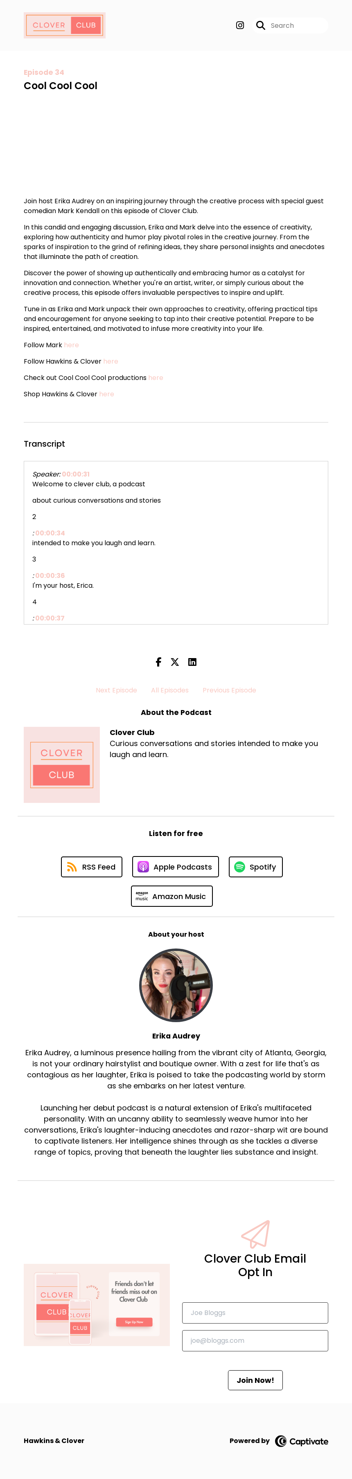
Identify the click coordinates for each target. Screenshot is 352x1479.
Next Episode (116, 690)
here (71, 345)
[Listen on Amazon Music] (172, 896)
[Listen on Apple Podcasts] (175, 866)
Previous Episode (229, 690)
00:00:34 (50, 533)
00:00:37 (50, 618)
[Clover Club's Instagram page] (240, 25)
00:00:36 (50, 575)
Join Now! (255, 1380)
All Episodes (170, 690)
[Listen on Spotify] (256, 866)
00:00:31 (76, 474)
